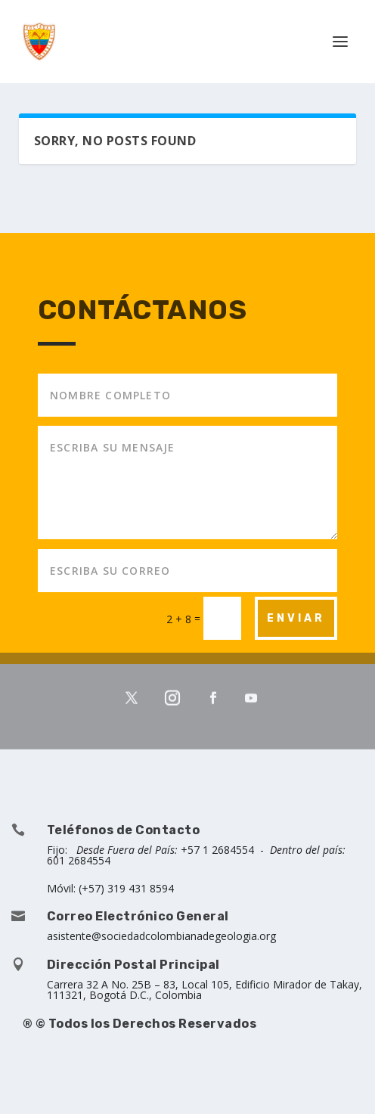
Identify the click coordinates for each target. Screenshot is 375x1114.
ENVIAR (296, 618)
